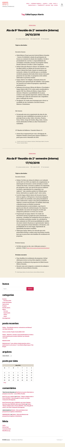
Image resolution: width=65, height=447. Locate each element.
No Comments (46, 40)
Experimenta (7, 316)
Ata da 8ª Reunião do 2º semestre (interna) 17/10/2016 (32, 162)
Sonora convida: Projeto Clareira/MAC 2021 (13, 335)
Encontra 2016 (7, 304)
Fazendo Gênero (28, 144)
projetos (45, 4)
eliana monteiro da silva (23, 40)
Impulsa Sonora (32, 6)
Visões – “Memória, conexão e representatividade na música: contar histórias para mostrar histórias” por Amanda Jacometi (17, 340)
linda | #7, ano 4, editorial (8, 400)
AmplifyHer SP (41, 6)
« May (4, 386)
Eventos (4, 302)
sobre (27, 4)
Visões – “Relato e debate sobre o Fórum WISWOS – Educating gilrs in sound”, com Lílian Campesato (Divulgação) (18, 402)
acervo (55, 4)
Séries (4, 313)
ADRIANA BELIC (6, 418)
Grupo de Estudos (7, 306)
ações (50, 4)
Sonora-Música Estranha (40, 276)
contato (56, 6)
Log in (3, 429)
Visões (5, 318)
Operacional (32, 27)
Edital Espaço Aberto (40, 143)
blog (52, 6)
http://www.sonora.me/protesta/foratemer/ (29, 252)
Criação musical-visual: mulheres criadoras (26, 143)
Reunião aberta (6, 311)
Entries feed (5, 431)
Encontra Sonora (20, 144)
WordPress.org (6, 434)
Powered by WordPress (17, 443)
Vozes (5, 320)
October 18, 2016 (36, 169)
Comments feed (6, 432)
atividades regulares (36, 4)
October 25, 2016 (36, 40)
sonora (8, 443)
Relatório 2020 (6, 344)
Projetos (4, 309)
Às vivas (6, 315)
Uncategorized (6, 322)
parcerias (48, 6)
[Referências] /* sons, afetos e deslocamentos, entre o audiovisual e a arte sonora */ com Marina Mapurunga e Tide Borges (17, 349)
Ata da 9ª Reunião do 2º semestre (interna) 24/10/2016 (32, 34)
